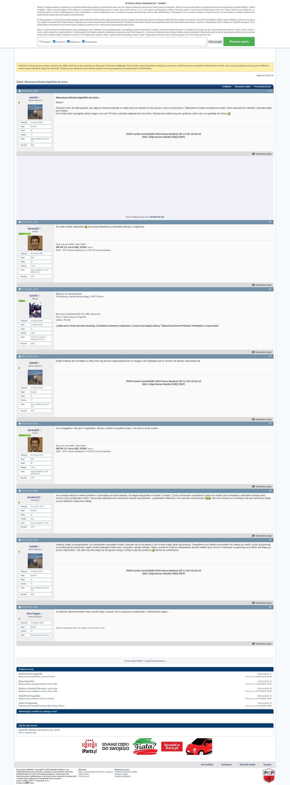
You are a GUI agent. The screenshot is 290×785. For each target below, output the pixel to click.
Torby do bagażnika (27, 703)
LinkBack (226, 86)
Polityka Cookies (121, 774)
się (51, 729)
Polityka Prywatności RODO (126, 772)
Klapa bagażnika (26, 681)
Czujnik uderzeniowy (155, 660)
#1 (270, 91)
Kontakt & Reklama (122, 776)
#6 (270, 490)
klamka (32, 729)
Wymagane (45, 42)
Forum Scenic (83, 776)
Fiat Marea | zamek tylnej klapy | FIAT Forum (79, 296)
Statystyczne (73, 42)
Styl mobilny (207, 764)
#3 (270, 289)
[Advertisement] (145, 53)
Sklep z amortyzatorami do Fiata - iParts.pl (95, 772)
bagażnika (23, 729)
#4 (270, 356)
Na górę (267, 764)
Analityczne (59, 42)
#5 (270, 423)
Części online (83, 774)
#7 (270, 539)
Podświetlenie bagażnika (30, 673)
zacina (57, 729)
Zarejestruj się (157, 216)
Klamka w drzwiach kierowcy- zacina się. (38, 688)
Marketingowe (89, 42)
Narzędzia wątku (243, 86)
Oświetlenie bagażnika (29, 695)
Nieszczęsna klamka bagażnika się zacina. (46, 81)
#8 (270, 607)
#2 (270, 222)
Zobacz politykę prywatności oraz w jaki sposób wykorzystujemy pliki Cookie (102, 24)
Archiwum (226, 764)
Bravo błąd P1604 (133, 660)
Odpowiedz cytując (262, 154)
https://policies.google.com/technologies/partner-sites (188, 34)
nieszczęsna (43, 729)
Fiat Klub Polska (247, 764)
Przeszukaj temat (262, 86)
